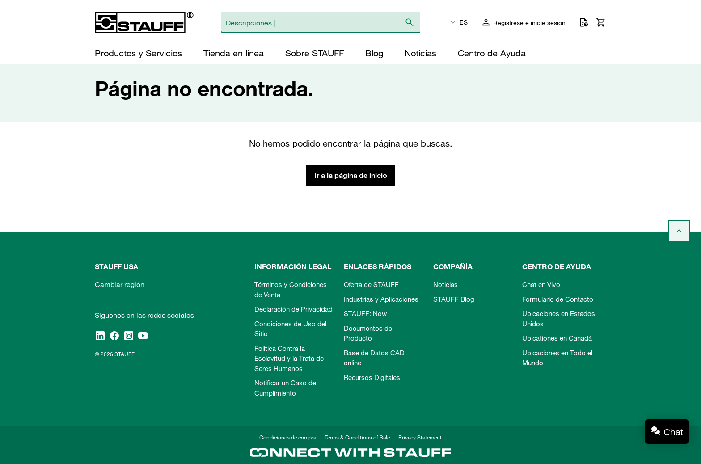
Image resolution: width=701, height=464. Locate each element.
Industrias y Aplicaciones (381, 299)
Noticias (445, 284)
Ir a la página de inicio (350, 175)
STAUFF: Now (365, 313)
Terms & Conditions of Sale (357, 437)
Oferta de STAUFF (371, 284)
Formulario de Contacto (557, 299)
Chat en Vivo (541, 284)
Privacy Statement (420, 437)
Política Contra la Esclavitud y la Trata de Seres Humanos (289, 358)
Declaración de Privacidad (293, 309)
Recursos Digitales (372, 377)
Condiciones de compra (287, 437)
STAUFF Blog (453, 299)
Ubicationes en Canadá (557, 338)
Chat (673, 432)
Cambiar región (119, 284)
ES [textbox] (464, 22)
